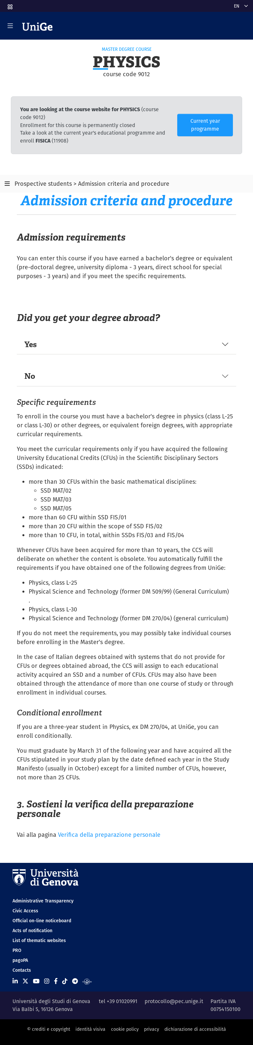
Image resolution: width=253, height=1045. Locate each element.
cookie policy (125, 1029)
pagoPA (20, 960)
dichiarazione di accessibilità (195, 1029)
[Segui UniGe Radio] (87, 981)
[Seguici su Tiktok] (65, 981)
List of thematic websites (39, 940)
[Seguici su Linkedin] (15, 981)
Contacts (22, 970)
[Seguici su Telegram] (75, 981)
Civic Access (25, 910)
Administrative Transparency (43, 901)
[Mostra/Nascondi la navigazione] (10, 25)
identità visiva (90, 1029)
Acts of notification (32, 930)
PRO (17, 950)
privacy (151, 1029)
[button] (9, 4)
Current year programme (205, 125)
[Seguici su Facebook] (56, 981)
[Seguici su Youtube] (36, 981)
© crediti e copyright (48, 1029)
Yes (30, 344)
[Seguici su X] (25, 981)
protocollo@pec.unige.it (174, 1001)
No (29, 376)
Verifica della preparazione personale (109, 835)
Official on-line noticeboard (42, 920)
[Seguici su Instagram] (46, 981)
